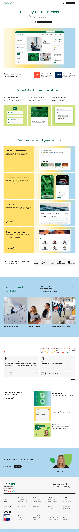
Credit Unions (20, 515)
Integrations (65, 504)
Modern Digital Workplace (23, 499)
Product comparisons (37, 517)
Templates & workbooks (37, 515)
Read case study (32, 372)
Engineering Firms (21, 520)
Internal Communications (23, 501)
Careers (64, 520)
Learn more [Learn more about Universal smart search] (10, 167)
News (64, 517)
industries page (56, 291)
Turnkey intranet (66, 499)
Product (5, 501)
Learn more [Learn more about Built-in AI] (10, 221)
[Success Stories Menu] (37, 3)
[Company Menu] (57, 3)
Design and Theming (52, 499)
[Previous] (71, 380)
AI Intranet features (51, 504)
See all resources (9, 398)
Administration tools (67, 503)
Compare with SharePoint (44, 22)
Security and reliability (67, 501)
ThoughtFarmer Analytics (53, 501)
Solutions (5, 499)
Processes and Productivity (53, 520)
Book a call (17, 466)
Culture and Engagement (53, 519)
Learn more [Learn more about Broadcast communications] (10, 194)
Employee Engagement (37, 499)
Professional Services (67, 506)
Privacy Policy (7, 530)
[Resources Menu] (45, 3)
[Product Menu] (28, 3)
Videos (34, 519)
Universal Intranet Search (53, 503)
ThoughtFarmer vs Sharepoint (39, 520)
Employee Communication (38, 504)
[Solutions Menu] (22, 3)
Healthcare (20, 519)
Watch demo (31, 22)
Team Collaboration (36, 503)
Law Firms (20, 517)
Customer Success (66, 508)
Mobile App (50, 506)
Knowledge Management (23, 503)
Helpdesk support (7, 506)
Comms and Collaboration (53, 517)
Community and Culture (23, 504)
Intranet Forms (36, 506)
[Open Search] (63, 3)
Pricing (51, 3)
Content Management (37, 501)
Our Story (65, 515)
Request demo (70, 3)
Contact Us (65, 519)
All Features (50, 508)
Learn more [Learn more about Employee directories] (10, 248)
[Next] (74, 380)
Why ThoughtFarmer (22, 506)
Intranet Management (52, 515)
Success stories (7, 503)
